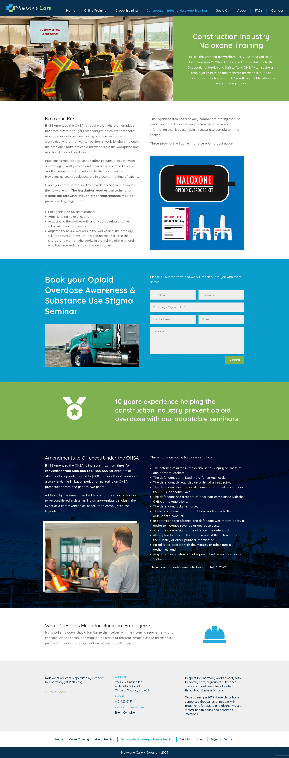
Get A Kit (222, 10)
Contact (277, 10)
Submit (234, 360)
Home (70, 10)
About (241, 10)
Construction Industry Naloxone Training (177, 10)
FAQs (258, 10)
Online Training (95, 10)
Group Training (126, 10)
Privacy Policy (56, 691)
